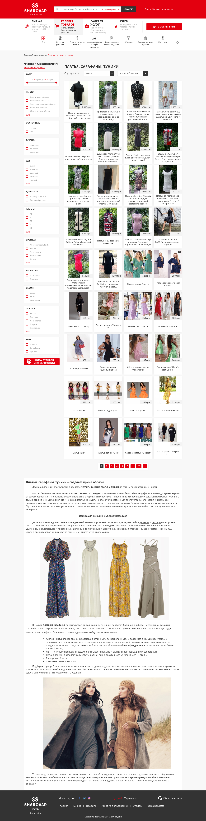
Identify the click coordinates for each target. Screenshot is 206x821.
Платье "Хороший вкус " (168, 410)
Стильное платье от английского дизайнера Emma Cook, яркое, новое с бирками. (168, 157)
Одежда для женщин (90, 515)
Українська (130, 798)
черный (33, 180)
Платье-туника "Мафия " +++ (168, 452)
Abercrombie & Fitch (39, 245)
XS (31, 214)
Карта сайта (35, 813)
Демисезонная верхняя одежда (111, 41)
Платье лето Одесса (138, 326)
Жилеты (128, 40)
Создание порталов (94, 816)
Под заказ (34, 279)
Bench (33, 259)
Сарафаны (35, 348)
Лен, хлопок (35, 321)
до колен (34, 148)
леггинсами (32, 780)
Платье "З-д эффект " (108, 410)
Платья (33, 344)
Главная (63, 805)
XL (31, 228)
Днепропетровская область (43, 104)
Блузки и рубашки (60, 41)
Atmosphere (35, 255)
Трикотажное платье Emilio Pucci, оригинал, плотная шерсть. (108, 284)
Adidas (33, 248)
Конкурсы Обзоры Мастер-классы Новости (130, 24)
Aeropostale (35, 252)
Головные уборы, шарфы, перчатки (94, 42)
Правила (91, 805)
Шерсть (33, 324)
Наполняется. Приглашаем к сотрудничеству (100, 26)
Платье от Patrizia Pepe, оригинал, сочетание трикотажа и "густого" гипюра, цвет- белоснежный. (167, 201)
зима (32, 293)
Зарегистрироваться (162, 9)
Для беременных (38, 196)
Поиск (128, 9)
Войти (148, 9)
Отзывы (137, 805)
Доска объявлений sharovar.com (50, 486)
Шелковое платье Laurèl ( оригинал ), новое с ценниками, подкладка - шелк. (78, 200)
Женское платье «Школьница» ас (108, 368)
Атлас (33, 313)
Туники (33, 351)
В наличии (35, 275)
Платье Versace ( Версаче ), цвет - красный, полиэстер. (78, 157)
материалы (110, 632)
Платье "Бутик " (78, 410)
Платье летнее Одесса (138, 284)
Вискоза (34, 317)
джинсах (144, 522)
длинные (34, 152)
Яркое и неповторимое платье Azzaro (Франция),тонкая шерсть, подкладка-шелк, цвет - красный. (78, 285)
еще (28, 114)
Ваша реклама (155, 805)
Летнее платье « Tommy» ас (108, 326)
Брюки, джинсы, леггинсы (77, 41)
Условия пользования (115, 805)
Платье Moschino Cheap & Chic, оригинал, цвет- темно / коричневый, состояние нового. (138, 200)
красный (34, 169)
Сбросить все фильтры (34, 67)
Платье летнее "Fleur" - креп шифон (168, 368)
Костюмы (162, 40)
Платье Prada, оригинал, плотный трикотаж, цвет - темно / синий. (138, 158)
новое (33, 128)
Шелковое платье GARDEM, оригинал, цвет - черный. (168, 242)
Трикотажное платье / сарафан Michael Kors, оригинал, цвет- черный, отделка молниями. (108, 200)
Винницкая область (39, 97)
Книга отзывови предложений (44, 361)
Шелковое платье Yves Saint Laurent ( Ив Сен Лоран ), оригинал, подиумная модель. (108, 157)
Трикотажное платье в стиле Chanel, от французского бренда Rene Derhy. (108, 115)
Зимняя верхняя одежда (146, 41)
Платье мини (78, 452)
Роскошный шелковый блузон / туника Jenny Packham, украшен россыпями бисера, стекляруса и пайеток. (138, 116)
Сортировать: (72, 73)
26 (139, 466)
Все (43, 40)
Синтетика (35, 328)
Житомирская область (40, 111)
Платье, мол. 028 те (167, 326)
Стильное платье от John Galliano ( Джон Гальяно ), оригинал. (78, 242)
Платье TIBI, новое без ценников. (108, 242)
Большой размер (38, 200)
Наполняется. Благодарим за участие (71, 26)
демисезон (35, 300)
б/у (31, 131)
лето (32, 296)
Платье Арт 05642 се (78, 368)
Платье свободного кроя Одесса (167, 284)
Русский (117, 798)
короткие (34, 145)
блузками (166, 774)
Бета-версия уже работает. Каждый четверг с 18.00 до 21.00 (42, 26)
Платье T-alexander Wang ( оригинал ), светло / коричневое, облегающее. (138, 242)
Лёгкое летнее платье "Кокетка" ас (138, 368)
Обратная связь (172, 798)
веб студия (116, 816)
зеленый (34, 173)
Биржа (77, 805)
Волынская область (39, 100)
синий (33, 166)
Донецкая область (38, 107)
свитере (156, 522)
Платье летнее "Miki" (108, 452)
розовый (34, 176)
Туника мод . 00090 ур (78, 326)
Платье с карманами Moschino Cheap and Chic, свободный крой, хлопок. (78, 115)
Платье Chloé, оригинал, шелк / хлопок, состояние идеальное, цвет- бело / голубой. (168, 115)
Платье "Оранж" (138, 410)
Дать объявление (164, 26)
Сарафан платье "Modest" (138, 452)
